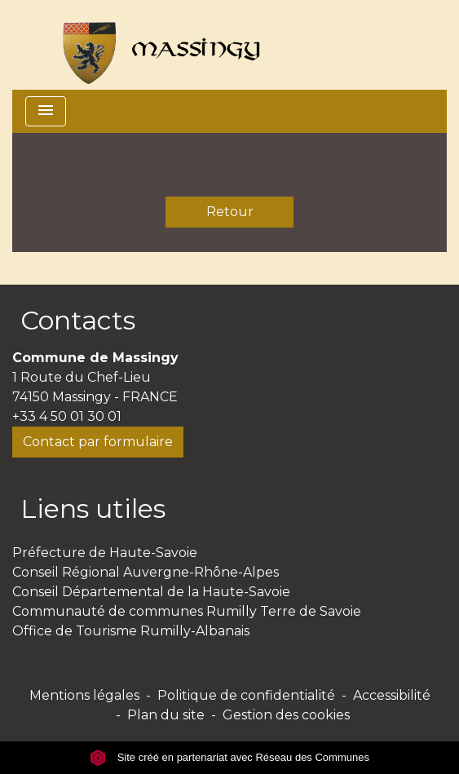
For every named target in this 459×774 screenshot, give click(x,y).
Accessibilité (391, 695)
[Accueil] (154, 44)
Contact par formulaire (98, 441)
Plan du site (166, 715)
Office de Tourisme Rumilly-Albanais (130, 631)
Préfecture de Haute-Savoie (104, 552)
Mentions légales (84, 695)
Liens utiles (93, 508)
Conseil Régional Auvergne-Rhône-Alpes (145, 572)
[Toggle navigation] (45, 111)
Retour (230, 211)
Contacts (77, 320)
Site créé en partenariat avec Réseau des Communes (229, 757)
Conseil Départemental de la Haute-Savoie (151, 591)
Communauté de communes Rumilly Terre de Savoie (186, 611)
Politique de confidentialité (246, 695)
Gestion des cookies (286, 715)
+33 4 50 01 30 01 (66, 416)
